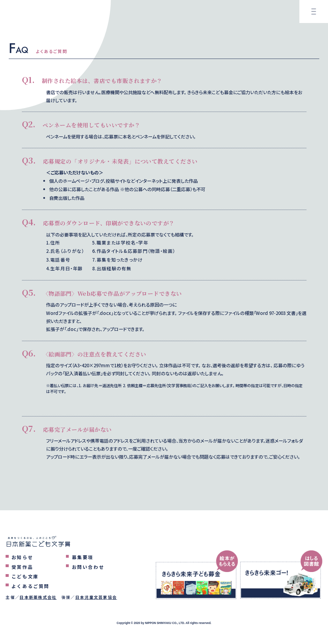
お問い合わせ (88, 567)
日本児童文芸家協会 (96, 597)
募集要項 (83, 557)
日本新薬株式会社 (38, 597)
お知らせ (22, 557)
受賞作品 (22, 567)
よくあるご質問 (31, 586)
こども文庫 (25, 576)
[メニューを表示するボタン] (313, 14)
